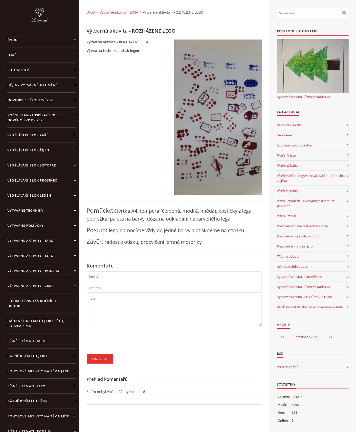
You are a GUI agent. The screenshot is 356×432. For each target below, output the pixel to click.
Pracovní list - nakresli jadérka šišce (302, 226)
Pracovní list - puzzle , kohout (298, 236)
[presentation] (124, 342)
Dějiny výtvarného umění (32, 85)
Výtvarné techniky (25, 210)
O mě (11, 55)
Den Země (284, 135)
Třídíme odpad (287, 256)
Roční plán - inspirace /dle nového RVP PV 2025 (33, 117)
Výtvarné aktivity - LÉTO (30, 255)
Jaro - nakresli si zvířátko (294, 145)
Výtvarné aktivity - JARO (30, 240)
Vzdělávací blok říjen (28, 150)
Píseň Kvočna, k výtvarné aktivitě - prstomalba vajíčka (311, 178)
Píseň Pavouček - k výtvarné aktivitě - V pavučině (305, 203)
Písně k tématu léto (26, 386)
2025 (314, 337)
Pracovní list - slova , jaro (295, 246)
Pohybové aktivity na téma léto (38, 416)
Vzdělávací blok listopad (32, 165)
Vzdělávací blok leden (29, 195)
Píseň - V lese (286, 155)
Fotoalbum (18, 70)
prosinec (301, 337)
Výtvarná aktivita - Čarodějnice (299, 276)
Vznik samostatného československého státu (310, 307)
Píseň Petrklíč (286, 216)
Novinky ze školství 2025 (31, 100)
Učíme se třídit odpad (292, 266)
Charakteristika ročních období (31, 303)
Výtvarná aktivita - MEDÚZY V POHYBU (305, 297)
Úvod (12, 40)
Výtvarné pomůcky (25, 225)
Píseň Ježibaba (287, 165)
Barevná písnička (289, 125)
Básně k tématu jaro (27, 356)
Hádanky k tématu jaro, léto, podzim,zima (35, 323)
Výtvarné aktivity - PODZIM (33, 270)
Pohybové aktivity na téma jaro (38, 371)
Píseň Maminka (288, 190)
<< (282, 337)
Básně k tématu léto (27, 401)
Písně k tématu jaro (26, 341)
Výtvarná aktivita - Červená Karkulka (303, 97)
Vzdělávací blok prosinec (32, 180)
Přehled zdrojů (287, 367)
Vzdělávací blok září (27, 135)
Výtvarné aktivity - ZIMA (30, 286)
